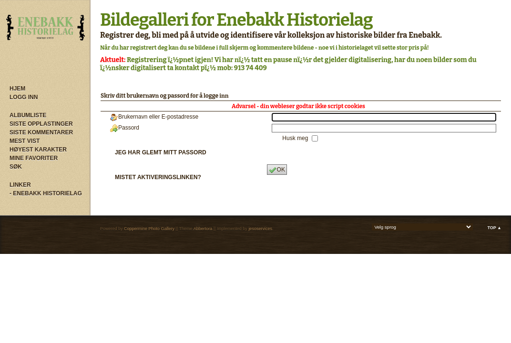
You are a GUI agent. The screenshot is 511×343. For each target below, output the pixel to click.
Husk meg (295, 138)
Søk (16, 166)
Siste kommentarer (41, 132)
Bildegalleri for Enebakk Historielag (236, 20)
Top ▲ (494, 227)
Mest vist (25, 141)
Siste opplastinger (41, 124)
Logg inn (24, 97)
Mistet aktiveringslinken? (158, 177)
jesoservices (260, 228)
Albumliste (28, 115)
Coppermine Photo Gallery (149, 228)
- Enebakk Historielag (46, 193)
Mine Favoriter (34, 158)
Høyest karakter (38, 149)
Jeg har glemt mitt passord (160, 152)
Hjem (17, 88)
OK (277, 170)
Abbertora (203, 228)
